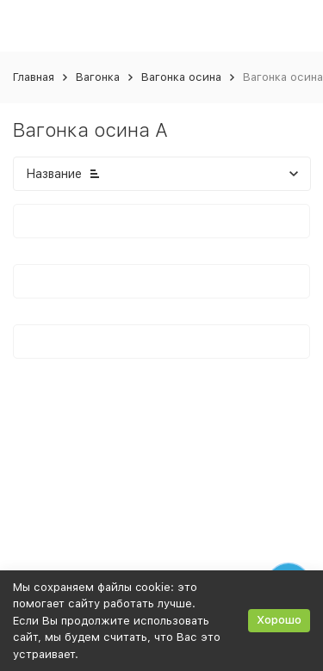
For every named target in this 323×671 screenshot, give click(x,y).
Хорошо (279, 619)
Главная (33, 77)
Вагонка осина (181, 77)
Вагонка (98, 77)
